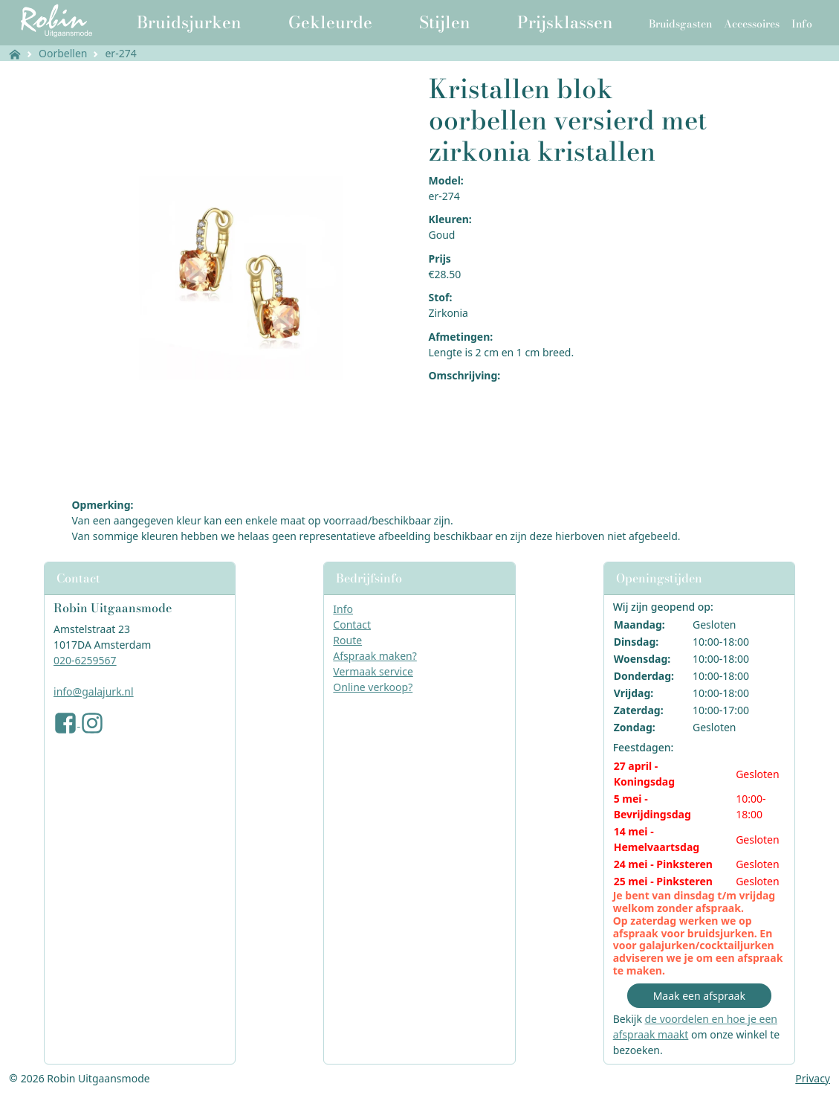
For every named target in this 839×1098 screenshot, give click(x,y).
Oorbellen (63, 53)
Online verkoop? (372, 687)
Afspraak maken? (374, 656)
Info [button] (801, 24)
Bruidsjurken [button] (189, 22)
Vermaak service (372, 671)
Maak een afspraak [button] (699, 996)
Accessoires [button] (752, 24)
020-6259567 (85, 660)
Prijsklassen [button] (565, 22)
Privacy (812, 1078)
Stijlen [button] (444, 22)
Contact (352, 624)
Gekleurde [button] (330, 22)
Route (347, 640)
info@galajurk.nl (94, 691)
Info (343, 609)
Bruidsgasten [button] (680, 24)
